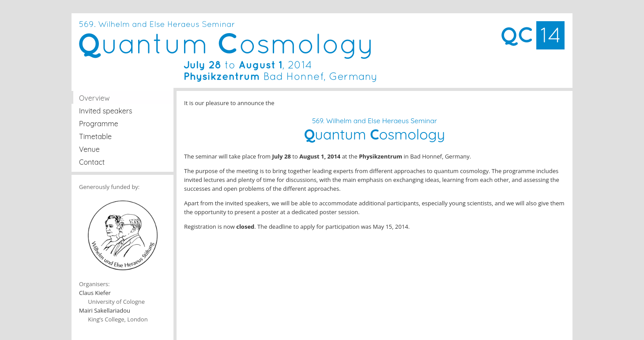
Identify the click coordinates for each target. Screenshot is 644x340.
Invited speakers (105, 110)
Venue (89, 149)
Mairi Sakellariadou (104, 310)
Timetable (95, 136)
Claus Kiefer (95, 293)
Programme (98, 123)
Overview (94, 98)
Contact (92, 162)
